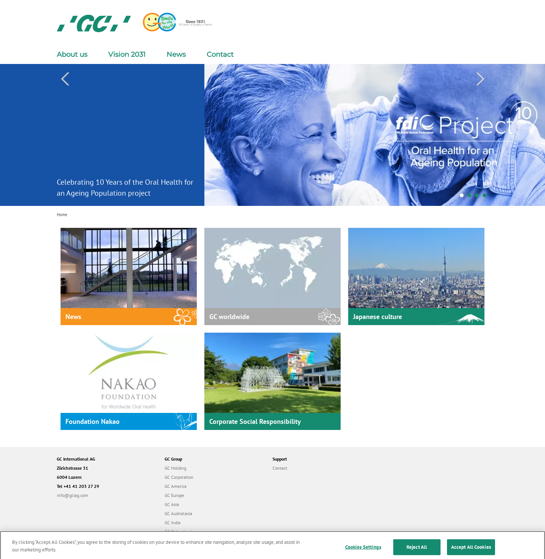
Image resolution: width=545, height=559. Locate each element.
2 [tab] (471, 197)
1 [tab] (463, 197)
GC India (173, 522)
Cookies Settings (363, 550)
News (176, 54)
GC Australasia (178, 513)
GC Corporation (179, 477)
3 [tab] (479, 197)
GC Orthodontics (180, 531)
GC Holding (175, 468)
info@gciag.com (72, 495)
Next (480, 79)
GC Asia (172, 504)
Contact (220, 54)
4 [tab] (486, 197)
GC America (176, 486)
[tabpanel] (272, 135)
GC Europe (174, 495)
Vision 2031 (127, 54)
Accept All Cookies (471, 550)
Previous (65, 79)
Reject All (416, 550)
